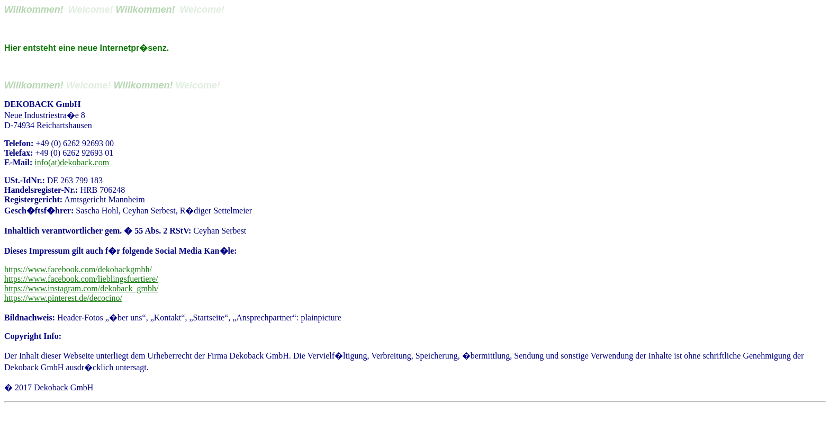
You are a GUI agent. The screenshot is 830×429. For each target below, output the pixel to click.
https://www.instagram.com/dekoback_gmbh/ (81, 288)
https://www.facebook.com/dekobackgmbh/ (78, 269)
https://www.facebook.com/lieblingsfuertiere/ (81, 278)
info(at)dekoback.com (71, 162)
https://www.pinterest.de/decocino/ (63, 297)
